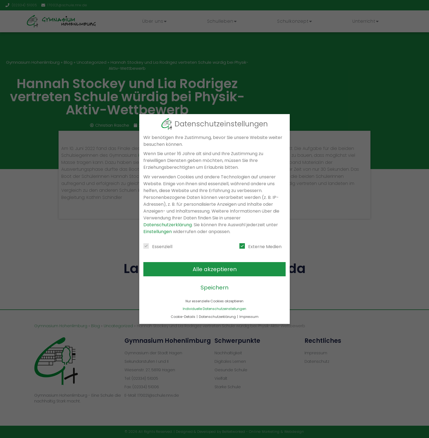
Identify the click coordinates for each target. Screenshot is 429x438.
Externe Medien (260, 246)
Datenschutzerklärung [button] (218, 316)
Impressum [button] (249, 316)
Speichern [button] (214, 287)
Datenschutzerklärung (167, 225)
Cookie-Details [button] (183, 316)
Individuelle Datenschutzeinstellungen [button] (214, 308)
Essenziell (157, 246)
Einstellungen (157, 231)
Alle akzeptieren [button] (215, 269)
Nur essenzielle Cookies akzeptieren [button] (214, 301)
